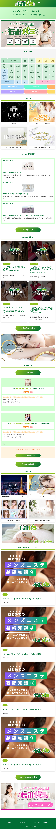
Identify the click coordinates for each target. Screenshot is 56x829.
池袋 (32, 66)
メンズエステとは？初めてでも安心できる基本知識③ (22, 654)
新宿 (18, 71)
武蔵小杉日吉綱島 (4, 77)
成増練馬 (25, 61)
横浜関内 (18, 82)
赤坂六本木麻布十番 (32, 71)
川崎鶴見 (25, 82)
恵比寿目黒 (25, 77)
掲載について (11, 822)
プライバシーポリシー (34, 822)
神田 (46, 71)
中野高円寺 (11, 66)
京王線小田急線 (11, 71)
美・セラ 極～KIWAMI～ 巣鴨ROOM (21, 423)
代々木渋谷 (18, 77)
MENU (39, 3)
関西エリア (12, 91)
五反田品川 (32, 77)
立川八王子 (4, 61)
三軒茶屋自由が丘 (11, 77)
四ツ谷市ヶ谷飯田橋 (25, 71)
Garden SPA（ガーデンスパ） (42, 147)
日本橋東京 (46, 77)
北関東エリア (36, 86)
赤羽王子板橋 (32, 61)
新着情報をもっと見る (28, 230)
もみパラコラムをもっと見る (28, 777)
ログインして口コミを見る (28, 455)
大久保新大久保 (18, 66)
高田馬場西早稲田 (25, 66)
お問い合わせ (21, 822)
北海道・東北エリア (12, 86)
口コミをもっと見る (28, 464)
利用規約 (45, 822)
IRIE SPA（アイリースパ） (14, 147)
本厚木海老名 (4, 71)
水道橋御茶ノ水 (39, 71)
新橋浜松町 (39, 77)
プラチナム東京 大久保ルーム (42, 520)
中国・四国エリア (36, 91)
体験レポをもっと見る (28, 328)
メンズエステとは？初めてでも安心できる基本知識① (22, 765)
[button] (53, 33)
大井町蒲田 (32, 82)
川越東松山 (39, 61)
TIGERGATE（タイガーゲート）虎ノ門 (14, 496)
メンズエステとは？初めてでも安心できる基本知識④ (22, 599)
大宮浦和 (46, 61)
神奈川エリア (7, 81)
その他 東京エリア (14, 60)
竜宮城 (14, 123)
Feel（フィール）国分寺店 (42, 123)
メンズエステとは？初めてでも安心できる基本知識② (22, 709)
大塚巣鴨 (39, 66)
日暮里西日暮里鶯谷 (46, 66)
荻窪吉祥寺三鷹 (4, 66)
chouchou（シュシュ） (14, 520)
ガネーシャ (42, 496)
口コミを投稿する (28, 372)
